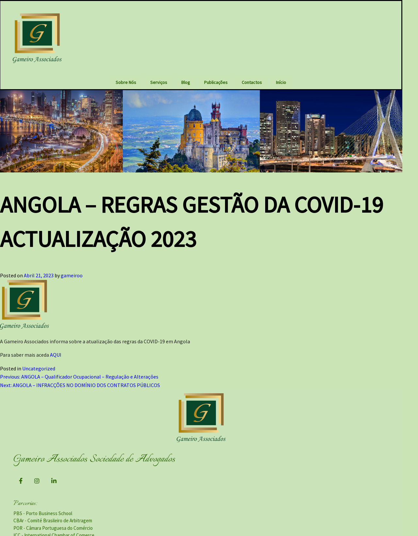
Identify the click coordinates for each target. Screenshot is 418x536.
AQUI (55, 341)
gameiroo (72, 261)
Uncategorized (38, 354)
